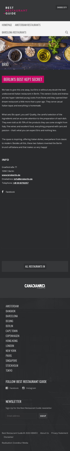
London (10, 346)
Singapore (11, 360)
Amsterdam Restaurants (27, 25)
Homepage (7, 25)
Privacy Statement (59, 433)
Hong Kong (12, 341)
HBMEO (34, 433)
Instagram (29, 388)
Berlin (9, 326)
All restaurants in (35, 266)
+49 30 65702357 (20, 183)
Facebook (8, 191)
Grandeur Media (20, 442)
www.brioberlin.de (11, 175)
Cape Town (11, 331)
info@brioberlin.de (23, 179)
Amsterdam (12, 306)
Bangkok (10, 311)
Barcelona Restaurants (14, 32)
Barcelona (12, 316)
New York (11, 351)
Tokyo (9, 370)
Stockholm (12, 365)
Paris (9, 356)
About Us (44, 433)
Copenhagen (12, 336)
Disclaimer (8, 437)
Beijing (9, 321)
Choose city (62, 7)
